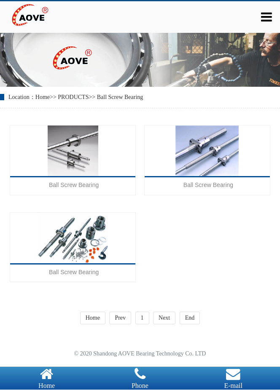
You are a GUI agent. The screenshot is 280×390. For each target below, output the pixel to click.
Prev (120, 318)
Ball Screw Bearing (120, 97)
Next (164, 318)
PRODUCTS (73, 97)
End (190, 318)
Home (42, 97)
